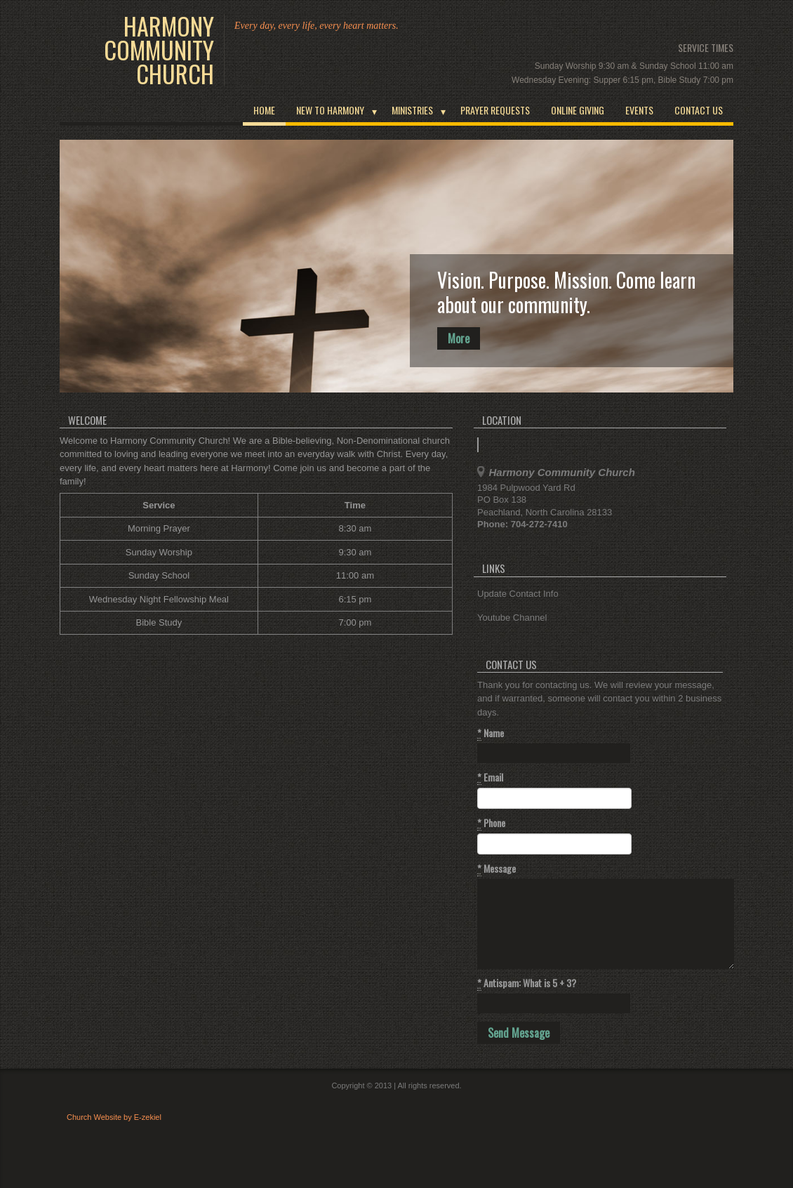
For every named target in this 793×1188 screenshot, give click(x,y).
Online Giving (577, 110)
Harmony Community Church (159, 50)
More (458, 338)
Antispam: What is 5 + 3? (526, 983)
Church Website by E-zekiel (114, 1117)
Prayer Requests (495, 110)
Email (490, 777)
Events (639, 110)
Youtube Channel (512, 617)
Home (264, 110)
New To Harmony (330, 110)
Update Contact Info (518, 593)
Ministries (412, 110)
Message (496, 869)
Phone (491, 823)
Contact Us (698, 110)
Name (490, 733)
